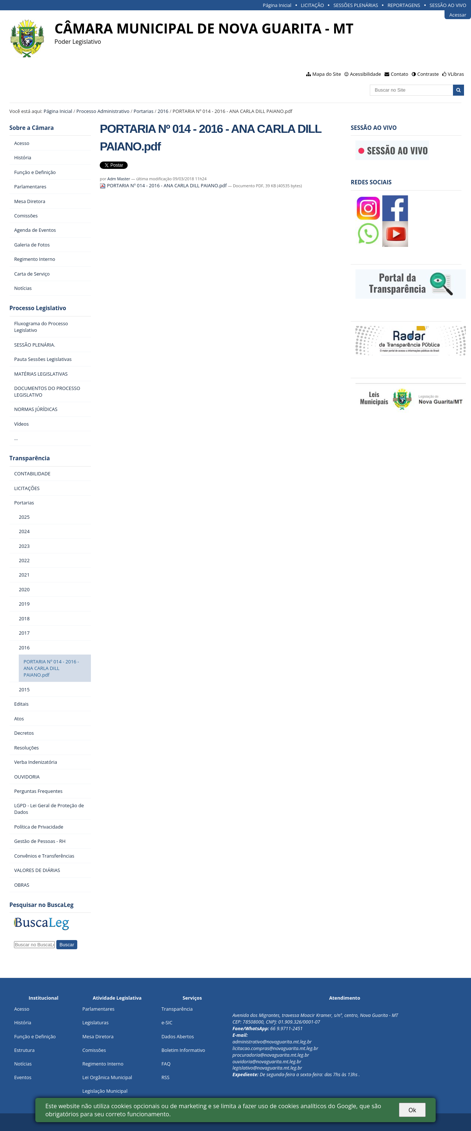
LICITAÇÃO (312, 5)
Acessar (457, 14)
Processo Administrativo (103, 111)
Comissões (94, 1050)
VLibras (456, 74)
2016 (162, 111)
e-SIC (167, 1022)
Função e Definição (35, 1036)
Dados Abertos (178, 1036)
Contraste (428, 74)
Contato (399, 74)
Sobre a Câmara (32, 128)
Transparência (30, 458)
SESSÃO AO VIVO (448, 5)
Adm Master (118, 178)
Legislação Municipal (105, 1091)
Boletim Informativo (183, 1050)
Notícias (23, 1063)
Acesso (21, 1009)
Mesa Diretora (98, 1036)
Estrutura (24, 1050)
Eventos (22, 1077)
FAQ (166, 1063)
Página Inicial (277, 5)
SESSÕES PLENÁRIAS (355, 5)
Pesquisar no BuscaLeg (42, 905)
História (22, 1022)
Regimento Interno (103, 1063)
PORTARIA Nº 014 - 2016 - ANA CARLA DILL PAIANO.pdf (164, 185)
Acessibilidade (365, 74)
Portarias (143, 111)
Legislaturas (95, 1022)
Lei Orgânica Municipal (107, 1077)
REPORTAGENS (403, 5)
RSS (166, 1077)
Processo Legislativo (38, 308)
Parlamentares (98, 1009)
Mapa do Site (326, 74)
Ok (412, 1110)
